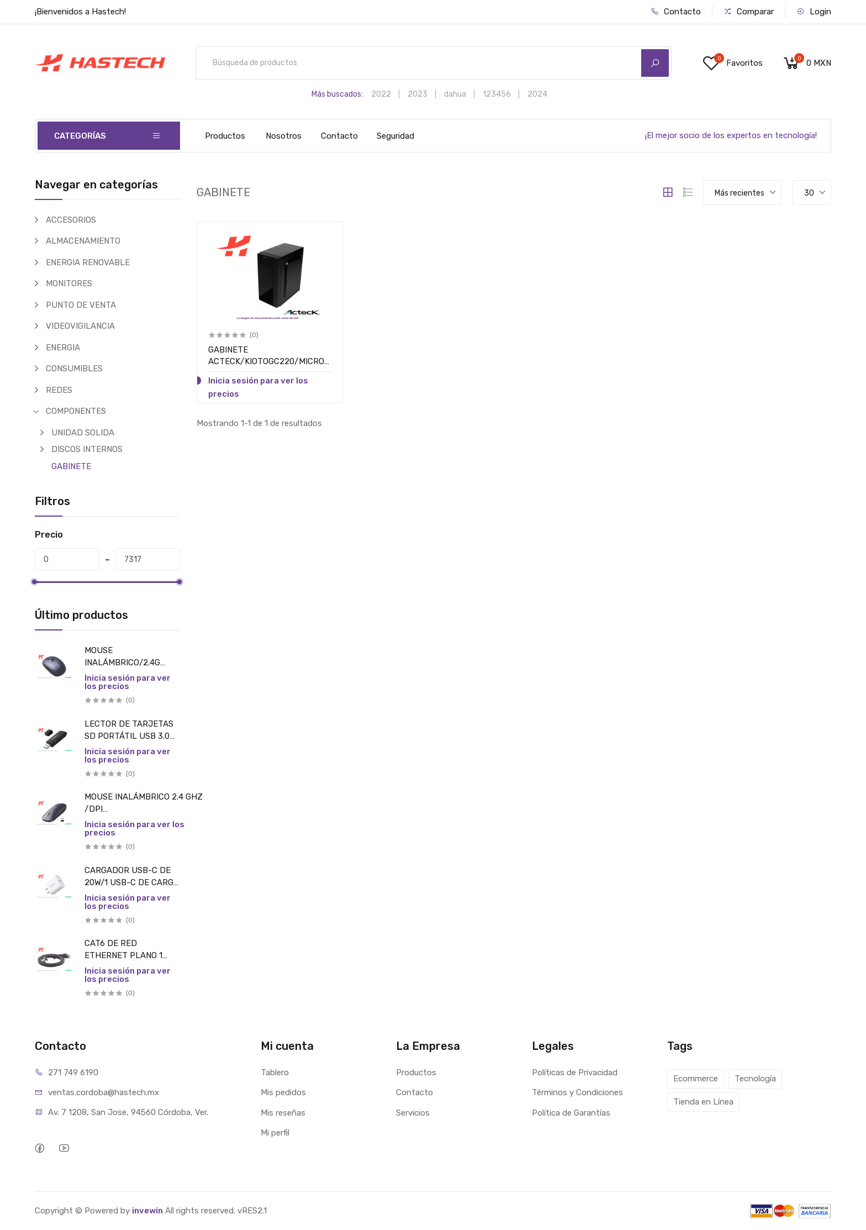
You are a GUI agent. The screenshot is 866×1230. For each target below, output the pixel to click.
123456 (497, 94)
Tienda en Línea (703, 1102)
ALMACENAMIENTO (83, 241)
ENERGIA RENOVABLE (88, 262)
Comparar (749, 12)
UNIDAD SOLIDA (82, 433)
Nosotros (284, 136)
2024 (537, 94)
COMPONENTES (76, 411)
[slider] (35, 582)
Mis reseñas (283, 1113)
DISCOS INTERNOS (87, 449)
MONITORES (69, 283)
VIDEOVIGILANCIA (80, 326)
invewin (147, 1211)
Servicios (413, 1113)
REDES (59, 390)
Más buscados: (337, 94)
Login (813, 12)
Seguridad (395, 136)
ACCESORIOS (71, 220)
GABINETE (71, 466)
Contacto (676, 12)
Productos (225, 136)
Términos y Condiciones (577, 1092)
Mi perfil (275, 1133)
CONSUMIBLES (74, 369)
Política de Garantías (571, 1113)
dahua (455, 94)
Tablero (275, 1072)
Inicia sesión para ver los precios (128, 682)
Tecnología (755, 1079)
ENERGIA (63, 348)
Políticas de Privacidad (574, 1072)
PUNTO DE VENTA (81, 305)
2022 (381, 94)
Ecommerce (695, 1079)
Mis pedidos (283, 1092)
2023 (417, 94)
